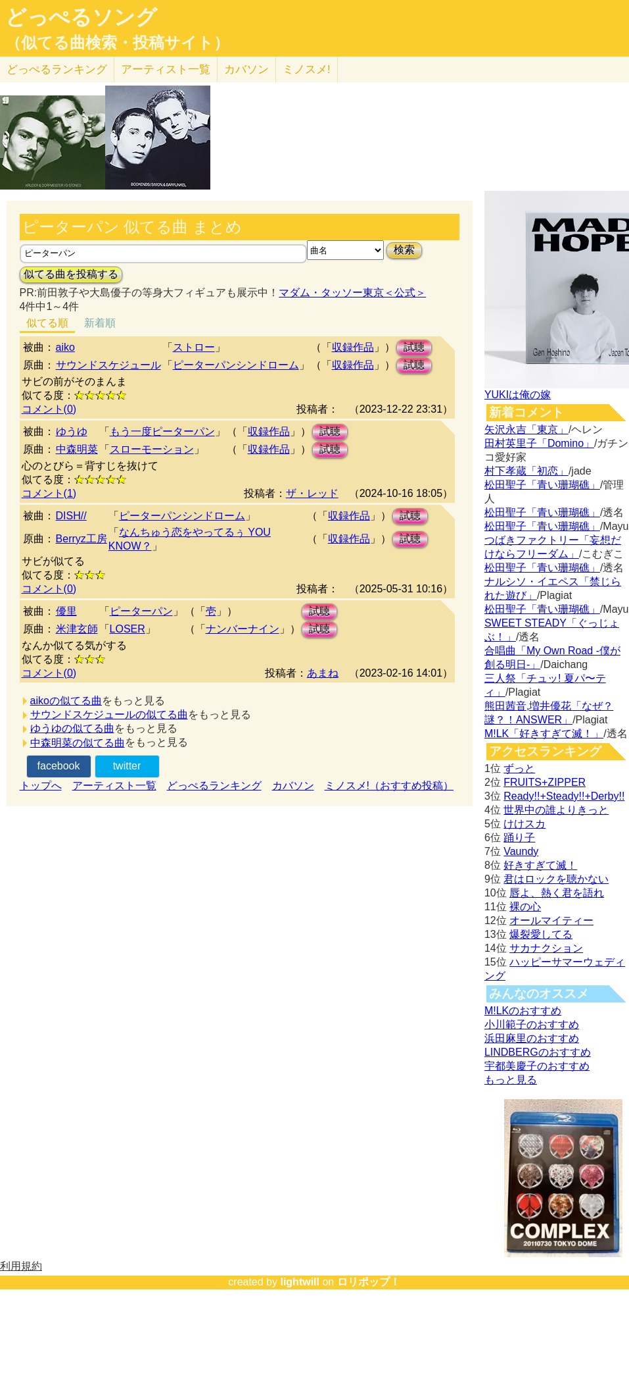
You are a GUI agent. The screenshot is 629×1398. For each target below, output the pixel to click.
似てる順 (47, 322)
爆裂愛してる (540, 934)
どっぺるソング (81, 17)
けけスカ (524, 823)
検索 (404, 249)
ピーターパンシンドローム (236, 365)
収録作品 (353, 347)
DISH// (71, 515)
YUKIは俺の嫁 (517, 394)
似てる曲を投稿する (71, 274)
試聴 (414, 347)
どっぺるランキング (214, 785)
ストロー (194, 347)
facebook (58, 765)
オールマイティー (551, 920)
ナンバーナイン (242, 628)
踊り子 (519, 837)
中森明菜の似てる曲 (77, 742)
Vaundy (520, 851)
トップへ (41, 785)
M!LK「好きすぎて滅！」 (543, 733)
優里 (66, 611)
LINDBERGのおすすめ (537, 1052)
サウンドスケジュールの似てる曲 (109, 714)
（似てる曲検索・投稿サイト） (117, 42)
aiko (65, 347)
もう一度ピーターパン (162, 431)
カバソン (246, 69)
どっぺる (57, 69)
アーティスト (165, 69)
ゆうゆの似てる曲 (72, 728)
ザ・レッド (312, 493)
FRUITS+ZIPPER (544, 782)
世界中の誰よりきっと (556, 810)
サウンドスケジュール (108, 365)
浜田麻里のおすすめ (531, 1038)
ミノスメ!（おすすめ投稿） (389, 785)
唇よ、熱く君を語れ (556, 892)
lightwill (299, 1281)
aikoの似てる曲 (66, 700)
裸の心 (525, 906)
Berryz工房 (81, 538)
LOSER (127, 628)
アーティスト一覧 (114, 785)
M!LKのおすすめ (522, 1010)
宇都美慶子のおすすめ (537, 1066)
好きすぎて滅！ (540, 865)
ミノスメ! (307, 69)
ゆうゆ (71, 431)
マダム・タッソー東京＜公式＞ (352, 292)
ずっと (519, 768)
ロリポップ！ (368, 1281)
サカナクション (546, 948)
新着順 (100, 322)
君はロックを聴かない (556, 879)
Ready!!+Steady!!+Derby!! (563, 796)
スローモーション (152, 449)
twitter (127, 765)
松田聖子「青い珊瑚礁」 (542, 484)
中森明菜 (77, 449)
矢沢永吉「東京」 (526, 429)
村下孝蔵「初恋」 (526, 471)
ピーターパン (141, 611)
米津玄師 (77, 628)
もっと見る (510, 1079)
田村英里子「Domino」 (539, 443)
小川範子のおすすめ (531, 1024)
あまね (322, 673)
